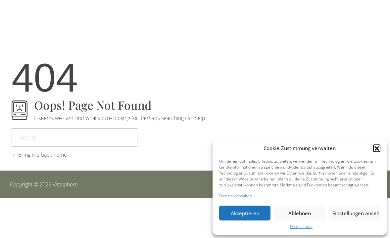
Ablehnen (299, 213)
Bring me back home (39, 154)
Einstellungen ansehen (356, 213)
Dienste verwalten (235, 196)
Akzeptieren (245, 213)
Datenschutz (301, 226)
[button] (376, 148)
